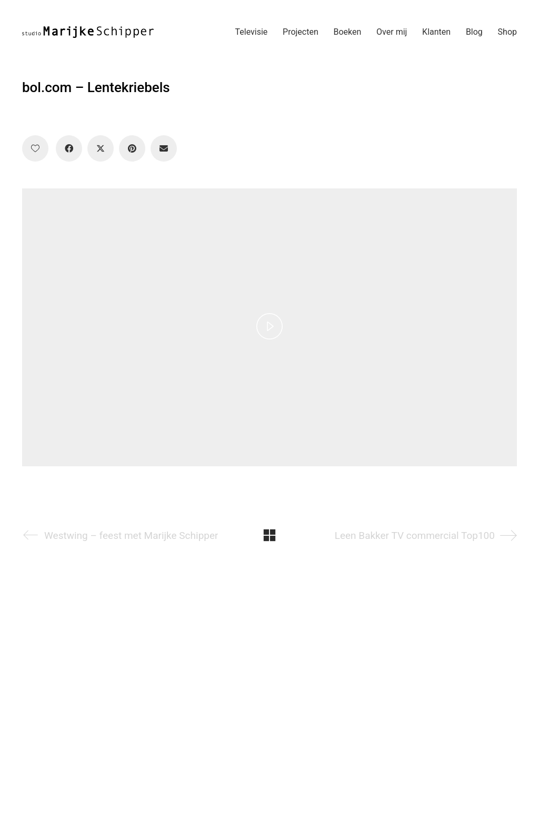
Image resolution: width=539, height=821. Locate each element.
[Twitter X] (100, 148)
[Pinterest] (132, 148)
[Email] (164, 148)
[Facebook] (69, 148)
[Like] (35, 148)
